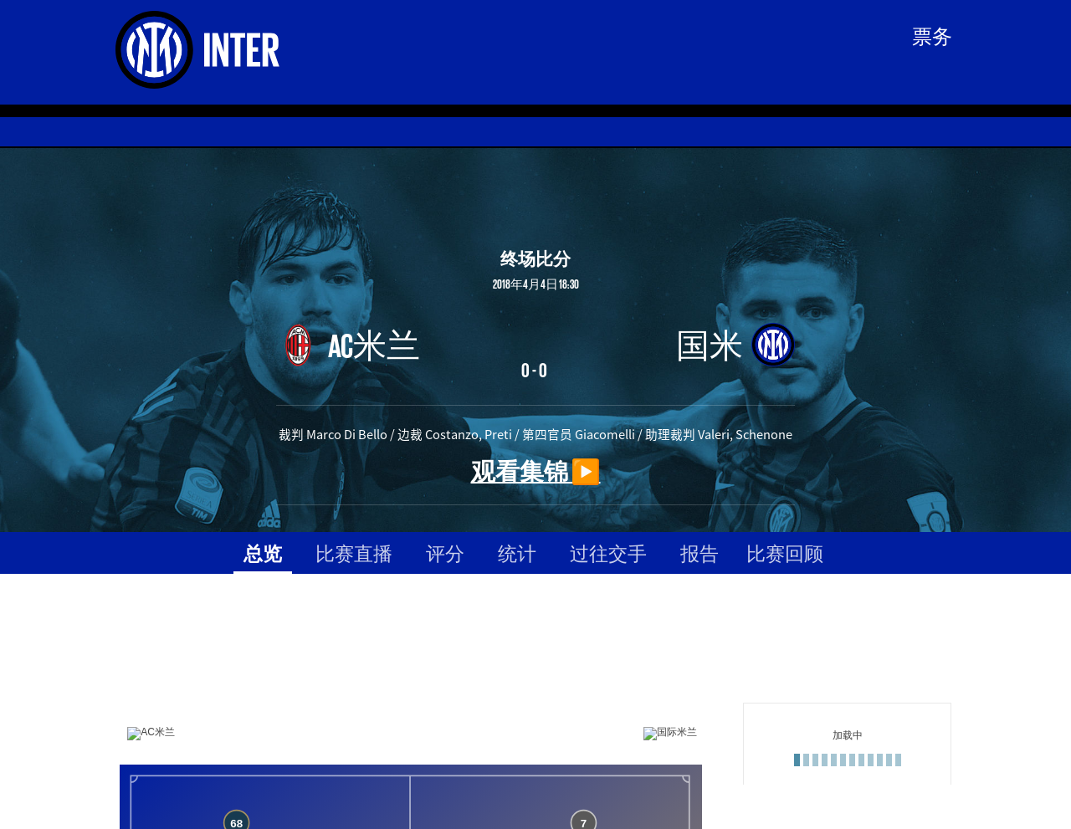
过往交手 (608, 552)
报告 (699, 552)
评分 (445, 552)
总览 (262, 552)
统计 (517, 552)
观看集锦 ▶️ (536, 470)
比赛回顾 (784, 552)
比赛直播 (353, 552)
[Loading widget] (411, 743)
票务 (932, 35)
